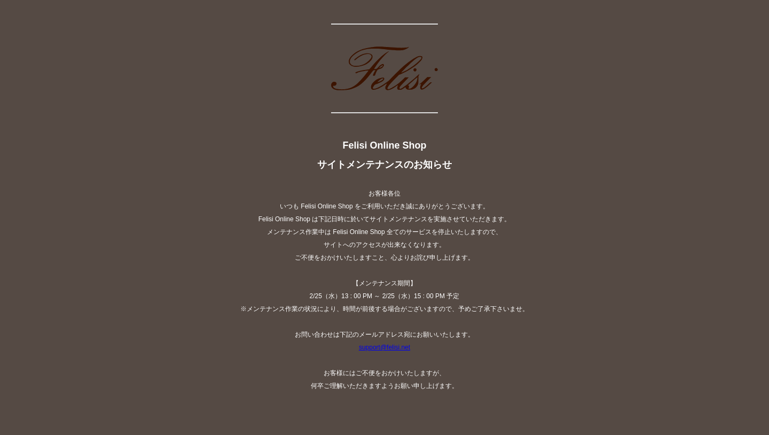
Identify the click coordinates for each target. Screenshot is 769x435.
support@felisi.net (384, 347)
